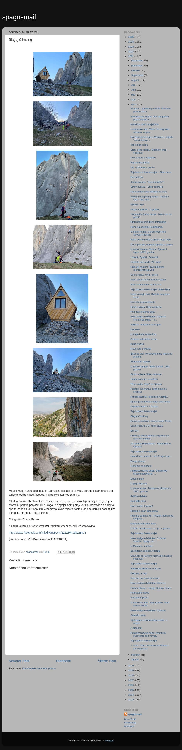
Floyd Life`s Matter (141, 348)
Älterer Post (107, 661)
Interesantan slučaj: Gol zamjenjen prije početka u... (150, 118)
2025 (131, 36)
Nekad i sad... (138, 204)
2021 (131, 56)
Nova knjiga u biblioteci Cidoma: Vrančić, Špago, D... (148, 540)
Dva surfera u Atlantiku (143, 157)
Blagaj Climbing (139, 416)
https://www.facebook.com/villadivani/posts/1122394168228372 (47, 532)
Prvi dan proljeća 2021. (143, 311)
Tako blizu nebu (139, 144)
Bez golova (137, 177)
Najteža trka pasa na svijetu (146, 324)
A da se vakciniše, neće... (145, 339)
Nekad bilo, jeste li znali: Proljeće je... (151, 456)
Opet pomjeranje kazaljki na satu (149, 191)
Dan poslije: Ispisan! (142, 506)
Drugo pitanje (138, 461)
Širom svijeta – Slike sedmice (147, 186)
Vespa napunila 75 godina (145, 209)
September (137, 75)
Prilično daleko (139, 496)
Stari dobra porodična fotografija (148, 222)
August (135, 80)
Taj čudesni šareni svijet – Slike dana (151, 172)
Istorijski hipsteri (139, 597)
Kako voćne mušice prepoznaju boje (151, 239)
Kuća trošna (137, 344)
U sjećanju (136, 628)
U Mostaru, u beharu (142, 546)
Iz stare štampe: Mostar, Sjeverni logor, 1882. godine (149, 251)
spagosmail (19, 17)
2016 (131, 685)
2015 (131, 690)
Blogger (109, 740)
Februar (136, 654)
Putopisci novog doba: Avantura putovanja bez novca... (148, 634)
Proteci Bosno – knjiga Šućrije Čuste (151, 588)
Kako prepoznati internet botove (148, 279)
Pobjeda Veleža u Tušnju (144, 406)
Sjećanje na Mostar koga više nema (150, 401)
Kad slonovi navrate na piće (146, 284)
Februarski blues (140, 592)
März (134, 104)
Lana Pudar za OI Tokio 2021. (147, 425)
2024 (131, 41)
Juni (133, 89)
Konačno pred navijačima (145, 124)
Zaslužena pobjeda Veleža (145, 550)
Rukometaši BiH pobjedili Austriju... (150, 396)
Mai (133, 94)
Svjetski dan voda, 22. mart (146, 262)
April (134, 99)
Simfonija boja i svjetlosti (144, 379)
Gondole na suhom (141, 466)
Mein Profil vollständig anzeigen (130, 723)
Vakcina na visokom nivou (145, 578)
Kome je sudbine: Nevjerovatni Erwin (151, 421)
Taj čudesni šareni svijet (144, 411)
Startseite (63, 661)
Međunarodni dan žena (143, 523)
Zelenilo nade (138, 615)
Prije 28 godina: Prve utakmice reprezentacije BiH (147, 268)
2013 (131, 699)
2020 (131, 665)
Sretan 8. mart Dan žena (144, 510)
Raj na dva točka (140, 162)
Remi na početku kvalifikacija (147, 227)
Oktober (136, 70)
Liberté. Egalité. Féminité (144, 257)
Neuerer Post (19, 661)
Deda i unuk (137, 478)
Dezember (137, 60)
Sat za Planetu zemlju (143, 167)
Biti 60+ (135, 430)
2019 (131, 670)
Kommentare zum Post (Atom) (39, 668)
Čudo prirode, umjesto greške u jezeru (152, 244)
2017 (131, 680)
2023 (131, 46)
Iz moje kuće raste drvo (143, 334)
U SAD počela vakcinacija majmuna (150, 528)
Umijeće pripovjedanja (143, 302)
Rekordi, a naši (139, 573)
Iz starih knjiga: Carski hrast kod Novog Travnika (148, 233)
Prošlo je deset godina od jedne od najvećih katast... (150, 437)
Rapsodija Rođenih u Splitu (146, 568)
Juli (133, 85)
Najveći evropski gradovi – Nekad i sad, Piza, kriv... (150, 198)
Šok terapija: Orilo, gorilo (144, 274)
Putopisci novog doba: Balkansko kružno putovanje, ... (149, 472)
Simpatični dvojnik (141, 361)
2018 (131, 675)
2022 (131, 51)
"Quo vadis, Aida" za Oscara (146, 384)
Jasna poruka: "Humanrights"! (147, 182)
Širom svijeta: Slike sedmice (146, 307)
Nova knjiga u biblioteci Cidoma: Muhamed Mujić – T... (148, 318)
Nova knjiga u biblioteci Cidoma (148, 583)
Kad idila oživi (138, 501)
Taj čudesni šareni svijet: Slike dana (150, 289)
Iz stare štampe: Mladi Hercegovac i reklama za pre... (150, 130)
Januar (135, 659)
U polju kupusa (139, 483)
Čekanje (135, 329)
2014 (131, 694)
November (137, 65)
